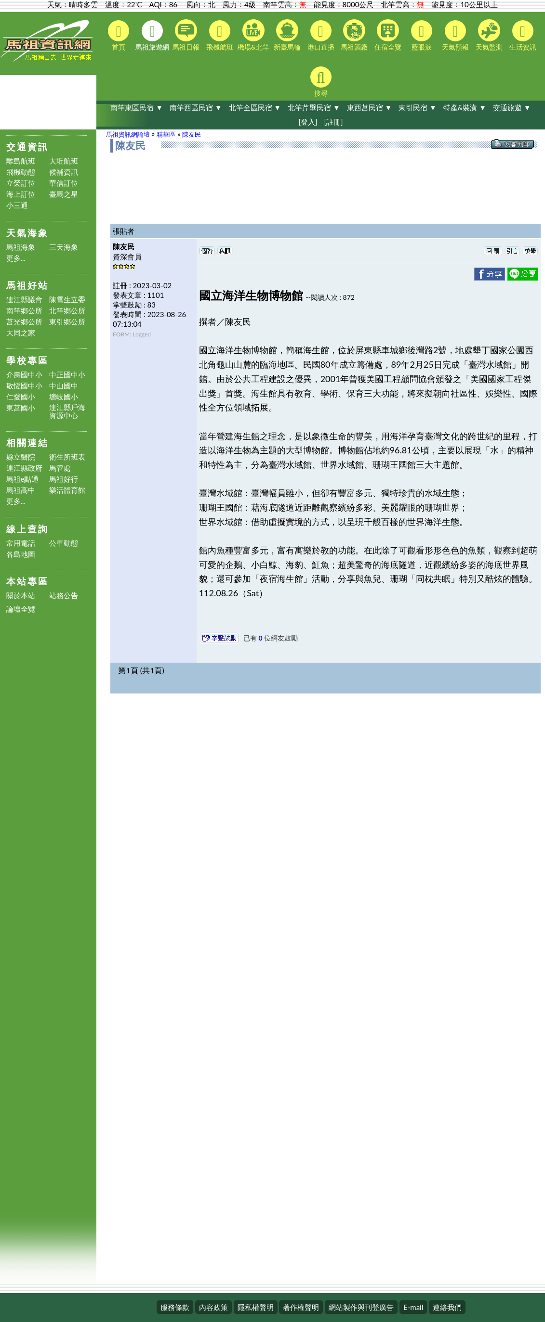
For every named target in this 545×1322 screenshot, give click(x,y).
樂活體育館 (67, 490)
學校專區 (27, 360)
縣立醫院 (20, 457)
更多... (16, 258)
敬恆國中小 (24, 386)
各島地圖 (20, 554)
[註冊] (333, 121)
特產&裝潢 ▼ (464, 107)
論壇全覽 (20, 609)
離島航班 (20, 161)
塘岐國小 (63, 397)
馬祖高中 (20, 490)
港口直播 (320, 35)
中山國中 (63, 386)
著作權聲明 (301, 1307)
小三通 (17, 205)
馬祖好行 (63, 479)
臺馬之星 (63, 194)
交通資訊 (27, 146)
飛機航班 (219, 35)
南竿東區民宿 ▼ (136, 107)
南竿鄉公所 (24, 311)
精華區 (166, 134)
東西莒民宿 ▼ (369, 107)
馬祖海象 (20, 247)
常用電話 (20, 543)
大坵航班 (63, 161)
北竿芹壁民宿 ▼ (314, 107)
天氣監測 (489, 35)
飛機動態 (20, 172)
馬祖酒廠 (354, 35)
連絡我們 (447, 1307)
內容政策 (213, 1307)
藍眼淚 (421, 35)
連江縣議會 (24, 299)
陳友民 (191, 134)
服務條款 (174, 1307)
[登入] (307, 121)
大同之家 (20, 333)
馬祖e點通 (22, 479)
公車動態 (63, 543)
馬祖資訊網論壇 (128, 134)
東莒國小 (20, 408)
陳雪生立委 (67, 299)
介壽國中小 (24, 375)
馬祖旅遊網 (152, 35)
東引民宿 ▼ (418, 107)
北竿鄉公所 (67, 311)
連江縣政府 (24, 468)
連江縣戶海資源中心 (67, 411)
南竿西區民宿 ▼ (196, 107)
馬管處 (60, 468)
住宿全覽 (387, 35)
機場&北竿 (253, 35)
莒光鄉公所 (24, 322)
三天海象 (63, 247)
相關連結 (27, 442)
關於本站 (20, 595)
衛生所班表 (67, 457)
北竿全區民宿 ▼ (255, 107)
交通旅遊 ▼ (512, 107)
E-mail (413, 1307)
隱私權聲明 (256, 1307)
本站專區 (27, 581)
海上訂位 (20, 194)
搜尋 (321, 81)
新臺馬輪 (287, 35)
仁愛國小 (20, 397)
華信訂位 (63, 183)
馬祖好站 (27, 285)
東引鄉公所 (67, 322)
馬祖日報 (186, 35)
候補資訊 (63, 172)
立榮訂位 (20, 183)
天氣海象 (27, 232)
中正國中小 (67, 375)
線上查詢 (27, 528)
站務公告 (63, 595)
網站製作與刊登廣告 (361, 1307)
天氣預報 (455, 35)
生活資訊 (522, 35)
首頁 (118, 35)
